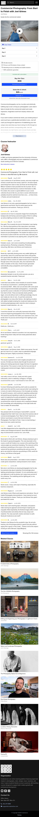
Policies (19, 815)
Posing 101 (4, 754)
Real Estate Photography (8, 699)
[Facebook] (5, 790)
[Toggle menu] (36, 2)
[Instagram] (9, 790)
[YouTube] (2, 790)
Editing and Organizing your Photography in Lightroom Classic (19, 619)
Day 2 (3, 52)
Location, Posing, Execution (9, 727)
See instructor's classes (7, 164)
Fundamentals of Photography (10, 564)
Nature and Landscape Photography (11, 646)
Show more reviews (9, 533)
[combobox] (20, 2)
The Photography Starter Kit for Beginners (13, 674)
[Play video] (19, 31)
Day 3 (3, 56)
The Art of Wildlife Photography (10, 591)
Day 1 (3, 48)
